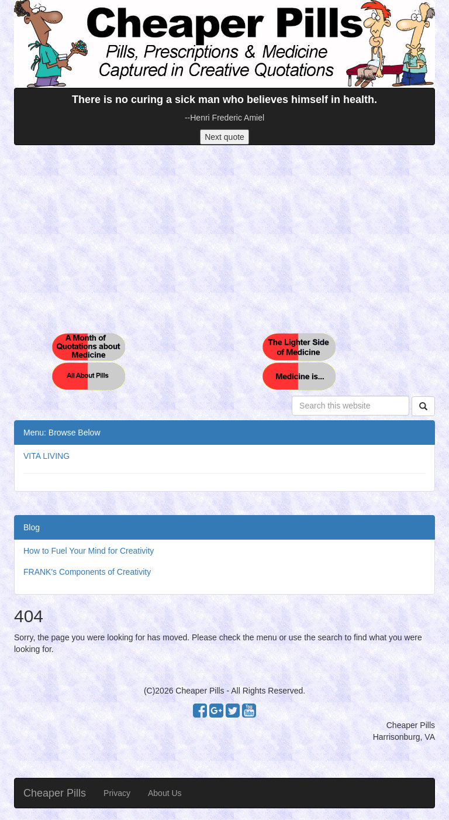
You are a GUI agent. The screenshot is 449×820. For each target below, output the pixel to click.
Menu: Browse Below (62, 432)
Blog (31, 527)
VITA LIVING (46, 456)
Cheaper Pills (54, 793)
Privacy (116, 793)
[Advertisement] (224, 239)
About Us (165, 793)
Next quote (224, 137)
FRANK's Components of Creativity (87, 572)
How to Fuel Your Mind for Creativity (88, 550)
